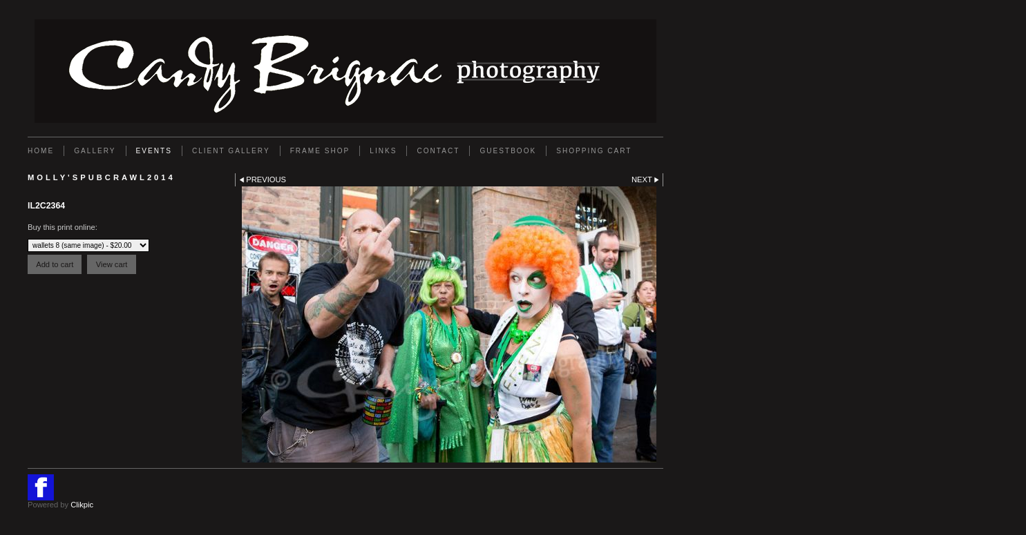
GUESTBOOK (507, 151)
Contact (438, 151)
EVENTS (154, 151)
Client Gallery (231, 151)
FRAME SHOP (320, 151)
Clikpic (81, 504)
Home (41, 151)
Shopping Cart (593, 151)
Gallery (94, 151)
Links (383, 151)
